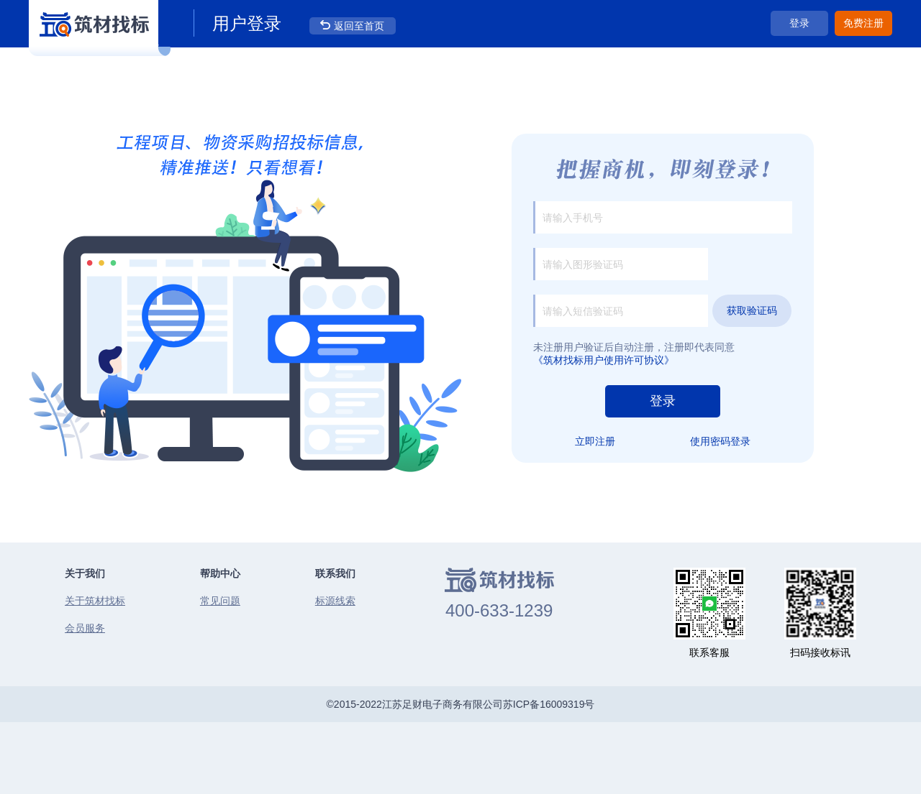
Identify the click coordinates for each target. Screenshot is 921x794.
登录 (799, 23)
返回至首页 (359, 26)
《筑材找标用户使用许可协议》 (603, 360)
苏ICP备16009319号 (549, 704)
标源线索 (335, 600)
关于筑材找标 (95, 600)
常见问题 (220, 600)
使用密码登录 (720, 441)
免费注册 (863, 23)
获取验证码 (752, 310)
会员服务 (85, 628)
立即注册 (595, 441)
